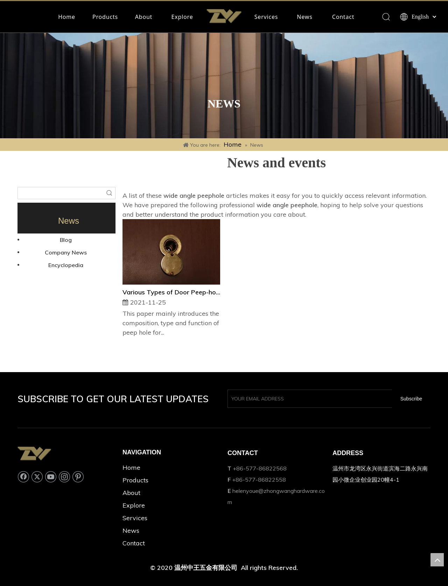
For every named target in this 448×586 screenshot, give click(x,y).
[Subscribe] (411, 399)
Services (266, 17)
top (437, 559)
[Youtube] (50, 476)
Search (109, 193)
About (143, 17)
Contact (343, 17)
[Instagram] (64, 476)
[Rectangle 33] (224, 85)
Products (105, 17)
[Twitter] (37, 476)
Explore (182, 17)
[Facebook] (23, 476)
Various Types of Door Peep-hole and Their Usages (171, 292)
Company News (66, 252)
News (304, 17)
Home (66, 17)
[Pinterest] (78, 476)
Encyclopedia (65, 264)
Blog (66, 239)
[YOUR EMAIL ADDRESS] (308, 398)
